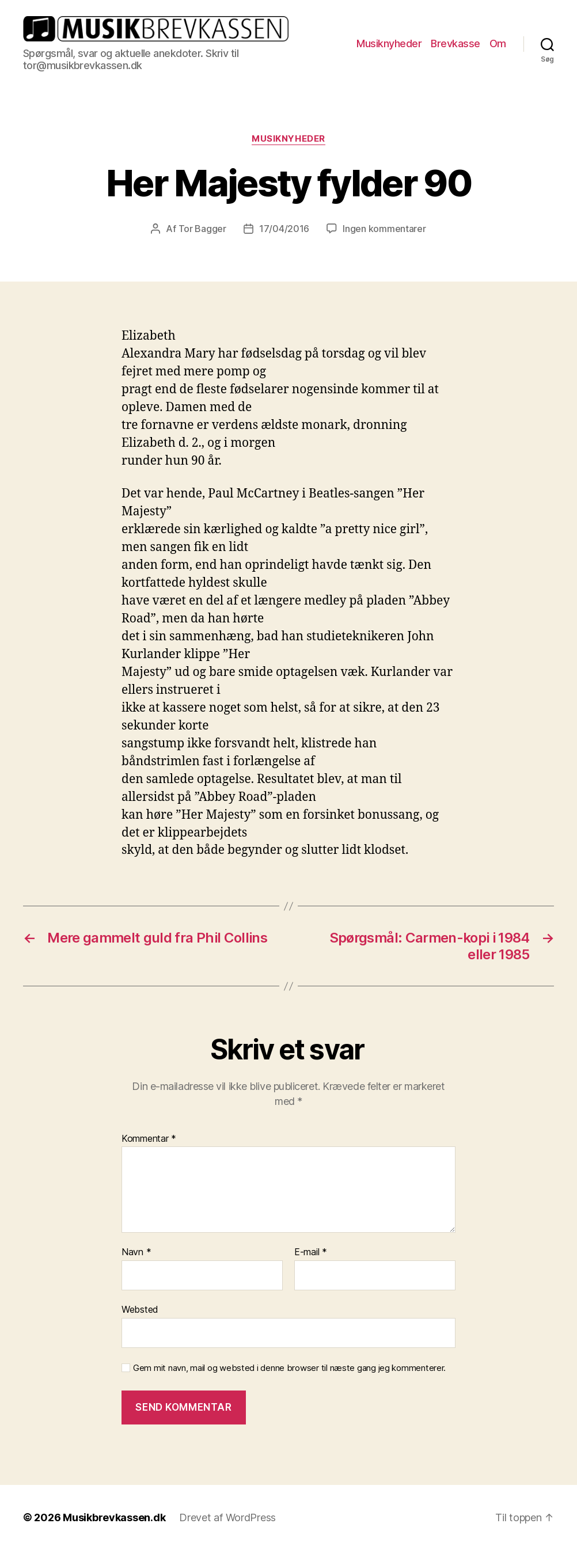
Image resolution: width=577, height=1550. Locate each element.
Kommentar (149, 1139)
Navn (136, 1252)
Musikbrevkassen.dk (114, 1517)
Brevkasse (455, 43)
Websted (140, 1309)
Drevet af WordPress (227, 1517)
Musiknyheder (389, 43)
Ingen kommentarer (384, 228)
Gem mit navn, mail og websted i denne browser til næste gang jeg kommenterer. (289, 1368)
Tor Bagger (202, 228)
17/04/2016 (284, 228)
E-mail (310, 1252)
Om (497, 43)
